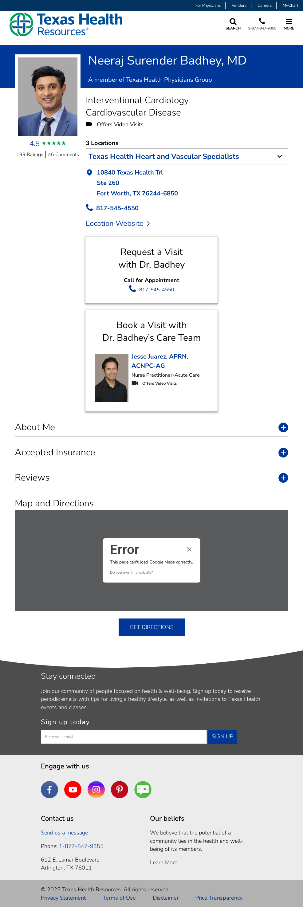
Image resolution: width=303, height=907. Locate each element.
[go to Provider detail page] (111, 378)
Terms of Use (119, 897)
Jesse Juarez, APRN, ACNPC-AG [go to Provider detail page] (160, 361)
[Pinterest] (119, 789)
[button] (187, 183)
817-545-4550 (156, 289)
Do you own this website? (131, 572)
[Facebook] (49, 789)
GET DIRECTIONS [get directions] (152, 627)
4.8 (35, 143)
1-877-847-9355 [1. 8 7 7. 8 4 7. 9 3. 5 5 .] (81, 846)
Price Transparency (218, 897)
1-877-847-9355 (261, 28)
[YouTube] (72, 789)
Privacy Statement (63, 897)
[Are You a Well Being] (143, 789)
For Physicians (208, 5)
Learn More (163, 862)
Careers (265, 5)
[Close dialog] (189, 549)
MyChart (290, 5)
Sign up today (65, 722)
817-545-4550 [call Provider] (117, 208)
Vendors (239, 5)
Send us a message (64, 832)
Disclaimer (166, 897)
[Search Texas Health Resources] (230, 24)
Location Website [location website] (118, 223)
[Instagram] (96, 789)
